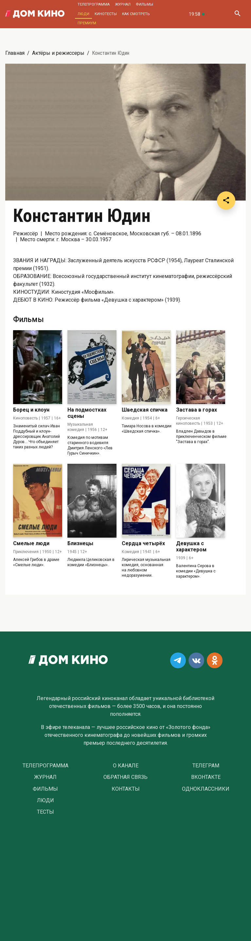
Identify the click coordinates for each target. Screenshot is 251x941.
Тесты (45, 812)
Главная (15, 53)
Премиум (87, 23)
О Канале (125, 766)
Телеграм (205, 766)
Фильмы (144, 4)
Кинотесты (106, 14)
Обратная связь (125, 777)
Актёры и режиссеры (58, 53)
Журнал (123, 4)
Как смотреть (136, 14)
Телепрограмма (94, 4)
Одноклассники (205, 789)
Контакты (126, 789)
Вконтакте (206, 777)
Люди (83, 14)
